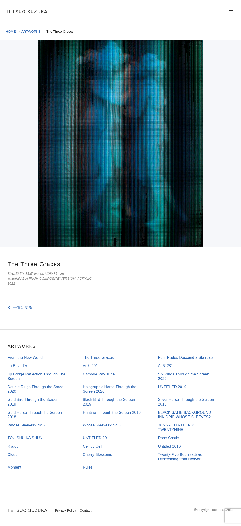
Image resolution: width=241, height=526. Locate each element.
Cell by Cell (92, 446)
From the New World (25, 357)
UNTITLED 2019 (172, 387)
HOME (11, 31)
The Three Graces (98, 357)
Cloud (13, 455)
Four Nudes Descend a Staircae (185, 357)
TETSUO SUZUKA (27, 12)
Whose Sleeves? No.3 (102, 425)
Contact (85, 510)
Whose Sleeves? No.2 (26, 425)
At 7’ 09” (90, 366)
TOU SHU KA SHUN (25, 438)
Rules (88, 467)
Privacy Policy (65, 510)
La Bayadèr (17, 366)
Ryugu (13, 446)
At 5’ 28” (165, 366)
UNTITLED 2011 (97, 438)
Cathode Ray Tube (99, 374)
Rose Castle (168, 438)
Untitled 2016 (169, 446)
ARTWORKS (31, 31)
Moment (14, 467)
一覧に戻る (22, 308)
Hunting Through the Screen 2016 (112, 412)
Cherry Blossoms (97, 455)
